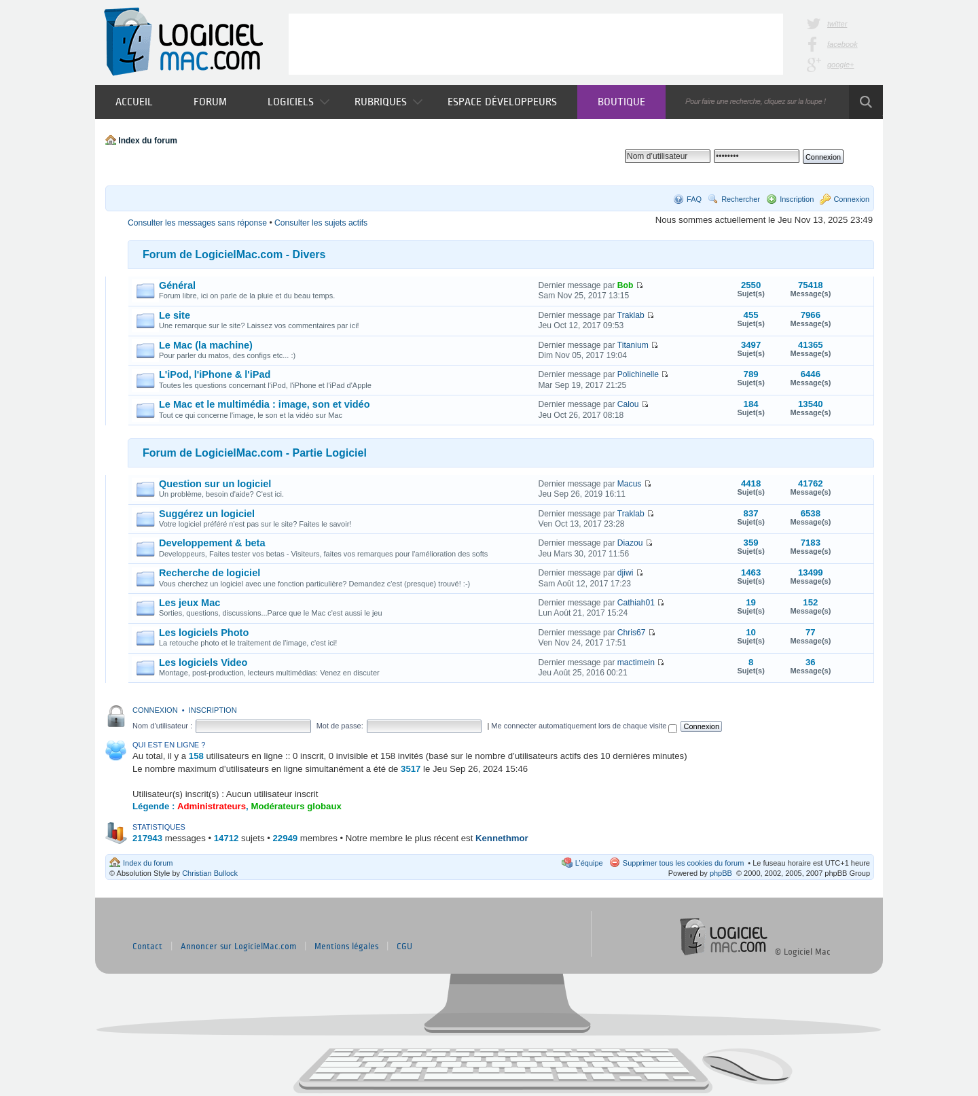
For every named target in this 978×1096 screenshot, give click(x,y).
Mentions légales (346, 946)
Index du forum (147, 140)
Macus (629, 484)
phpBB (721, 873)
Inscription (797, 199)
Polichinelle (638, 374)
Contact (147, 946)
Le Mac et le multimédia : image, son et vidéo (264, 404)
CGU (404, 946)
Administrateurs (211, 806)
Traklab (631, 315)
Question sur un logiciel (215, 483)
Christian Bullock (210, 873)
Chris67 (631, 632)
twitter (837, 24)
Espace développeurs (502, 101)
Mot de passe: (339, 726)
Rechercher (740, 199)
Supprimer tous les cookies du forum (683, 863)
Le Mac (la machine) (206, 345)
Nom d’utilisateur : (162, 726)
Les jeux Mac (189, 602)
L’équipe (589, 863)
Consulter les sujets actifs (320, 223)
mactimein (636, 662)
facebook (842, 44)
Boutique (621, 101)
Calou (628, 404)
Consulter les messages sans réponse (197, 223)
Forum (210, 101)
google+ (840, 64)
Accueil (134, 101)
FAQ (694, 199)
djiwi (625, 573)
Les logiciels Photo (204, 632)
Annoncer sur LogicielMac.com (238, 946)
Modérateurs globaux (296, 806)
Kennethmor (501, 838)
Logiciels (298, 101)
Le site (174, 315)
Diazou (630, 543)
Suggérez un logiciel (207, 513)
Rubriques (388, 101)
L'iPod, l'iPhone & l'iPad (214, 374)
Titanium (633, 345)
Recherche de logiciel (209, 572)
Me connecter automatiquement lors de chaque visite (584, 726)
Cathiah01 (636, 602)
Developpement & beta (212, 542)
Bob (625, 285)
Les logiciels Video (203, 662)
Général (177, 285)
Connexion (851, 199)
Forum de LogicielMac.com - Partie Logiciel (255, 453)
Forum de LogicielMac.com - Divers (234, 254)
